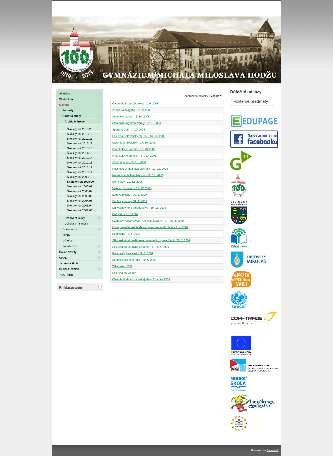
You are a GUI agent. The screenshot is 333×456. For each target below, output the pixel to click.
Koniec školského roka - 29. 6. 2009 (134, 259)
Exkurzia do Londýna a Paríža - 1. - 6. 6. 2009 (140, 246)
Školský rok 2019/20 (79, 129)
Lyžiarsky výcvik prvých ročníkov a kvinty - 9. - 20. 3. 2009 (148, 220)
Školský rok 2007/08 (79, 186)
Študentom (66, 99)
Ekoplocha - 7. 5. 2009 (126, 233)
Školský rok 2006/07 (79, 191)
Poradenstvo (70, 246)
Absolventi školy (75, 218)
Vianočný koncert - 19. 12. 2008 (131, 188)
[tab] (100, 286)
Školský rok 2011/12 (79, 167)
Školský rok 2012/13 (79, 162)
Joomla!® (272, 450)
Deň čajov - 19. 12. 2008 (127, 181)
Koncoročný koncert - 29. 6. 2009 (132, 253)
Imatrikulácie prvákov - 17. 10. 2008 (134, 155)
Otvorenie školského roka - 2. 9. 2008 (135, 103)
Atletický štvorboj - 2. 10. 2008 (130, 116)
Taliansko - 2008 (122, 266)
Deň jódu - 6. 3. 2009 (125, 214)
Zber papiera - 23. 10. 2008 (129, 162)
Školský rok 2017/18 (79, 138)
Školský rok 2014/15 (79, 153)
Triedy (66, 234)
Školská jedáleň (69, 269)
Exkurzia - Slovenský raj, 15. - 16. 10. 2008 (138, 136)
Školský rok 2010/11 (79, 172)
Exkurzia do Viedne (124, 272)
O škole (64, 104)
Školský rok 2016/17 (79, 143)
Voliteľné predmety (250, 101)
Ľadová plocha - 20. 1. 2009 (129, 194)
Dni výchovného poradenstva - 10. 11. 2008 (139, 207)
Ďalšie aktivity (67, 252)
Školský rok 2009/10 (79, 176)
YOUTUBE (66, 274)
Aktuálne (64, 93)
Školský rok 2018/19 (79, 133)
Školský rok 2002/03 (79, 210)
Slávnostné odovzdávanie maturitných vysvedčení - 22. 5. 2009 (151, 240)
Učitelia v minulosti (76, 223)
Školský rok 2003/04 (79, 205)
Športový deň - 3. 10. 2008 (128, 129)
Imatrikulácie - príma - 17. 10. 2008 (133, 149)
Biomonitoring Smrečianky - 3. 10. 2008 (136, 123)
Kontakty (67, 110)
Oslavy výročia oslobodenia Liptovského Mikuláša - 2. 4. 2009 (150, 227)
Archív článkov (75, 121)
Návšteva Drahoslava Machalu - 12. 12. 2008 (140, 168)
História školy (71, 115)
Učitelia (67, 240)
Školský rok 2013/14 (79, 157)
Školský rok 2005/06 (79, 196)
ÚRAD (63, 257)
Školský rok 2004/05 (79, 200)
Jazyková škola (68, 263)
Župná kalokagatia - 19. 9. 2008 (131, 110)
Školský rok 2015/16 (79, 148)
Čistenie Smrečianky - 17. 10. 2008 (133, 142)
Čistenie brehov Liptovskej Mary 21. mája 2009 (141, 279)
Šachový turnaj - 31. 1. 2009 (129, 201)
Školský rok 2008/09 (80, 181)
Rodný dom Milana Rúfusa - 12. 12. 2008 (137, 175)
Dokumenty (69, 229)
